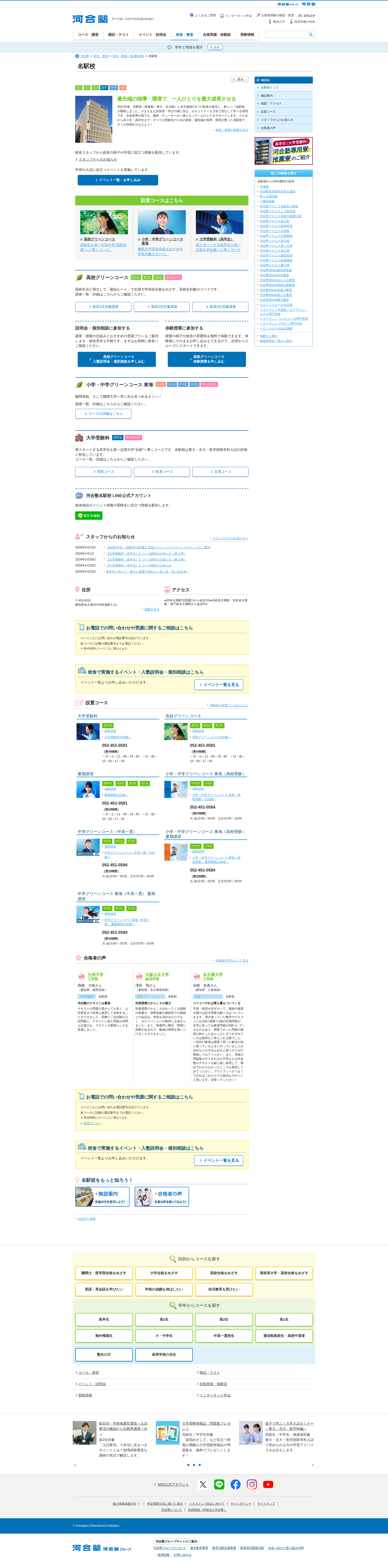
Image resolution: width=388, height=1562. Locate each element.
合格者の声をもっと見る (232, 960)
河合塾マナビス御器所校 (276, 255)
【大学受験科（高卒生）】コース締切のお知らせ (138, 565)
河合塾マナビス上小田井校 (277, 211)
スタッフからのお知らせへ (230, 538)
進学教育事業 (199, 1548)
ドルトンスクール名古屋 (276, 305)
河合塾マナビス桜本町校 (276, 226)
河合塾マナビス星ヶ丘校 (276, 246)
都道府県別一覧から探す (276, 341)
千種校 (264, 186)
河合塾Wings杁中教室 (274, 275)
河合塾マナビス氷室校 (275, 231)
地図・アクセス (271, 103)
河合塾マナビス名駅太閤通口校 (280, 216)
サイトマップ (266, 1503)
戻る (240, 79)
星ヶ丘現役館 (269, 196)
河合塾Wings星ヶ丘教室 (276, 295)
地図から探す (269, 336)
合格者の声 (268, 128)
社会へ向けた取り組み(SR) (286, 1548)
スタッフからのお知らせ (277, 120)
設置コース (268, 111)
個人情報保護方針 (126, 1503)
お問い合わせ (183, 1555)
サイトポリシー (241, 1503)
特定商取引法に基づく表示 (165, 1503)
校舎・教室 (101, 56)
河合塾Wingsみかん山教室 (277, 280)
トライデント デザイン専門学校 (281, 323)
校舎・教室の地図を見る (232, 130)
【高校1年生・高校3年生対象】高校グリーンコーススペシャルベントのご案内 (158, 547)
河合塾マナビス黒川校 (275, 241)
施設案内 (267, 95)
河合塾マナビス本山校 (275, 250)
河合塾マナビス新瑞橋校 (276, 260)
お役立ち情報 (87, 1219)
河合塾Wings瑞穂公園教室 (277, 285)
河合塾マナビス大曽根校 (276, 236)
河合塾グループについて (169, 1548)
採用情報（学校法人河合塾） (207, 1510)
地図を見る (152, 609)
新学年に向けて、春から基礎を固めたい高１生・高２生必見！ (147, 571)
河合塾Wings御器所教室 (276, 270)
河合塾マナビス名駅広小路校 (279, 206)
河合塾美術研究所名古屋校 (277, 191)
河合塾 (84, 56)
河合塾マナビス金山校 (275, 221)
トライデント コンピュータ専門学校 (284, 318)
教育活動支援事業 (224, 1548)
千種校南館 (267, 201)
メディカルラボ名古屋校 (276, 328)
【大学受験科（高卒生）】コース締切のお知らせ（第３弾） (146, 553)
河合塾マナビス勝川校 (275, 265)
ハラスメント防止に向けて (207, 1503)
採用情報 (164, 1555)
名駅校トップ (270, 87)
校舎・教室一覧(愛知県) (128, 56)
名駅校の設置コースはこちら (229, 705)
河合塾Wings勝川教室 (274, 300)
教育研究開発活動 (252, 1548)
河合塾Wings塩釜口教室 (276, 290)
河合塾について (171, 1510)
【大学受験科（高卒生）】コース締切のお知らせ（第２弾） (146, 559)
